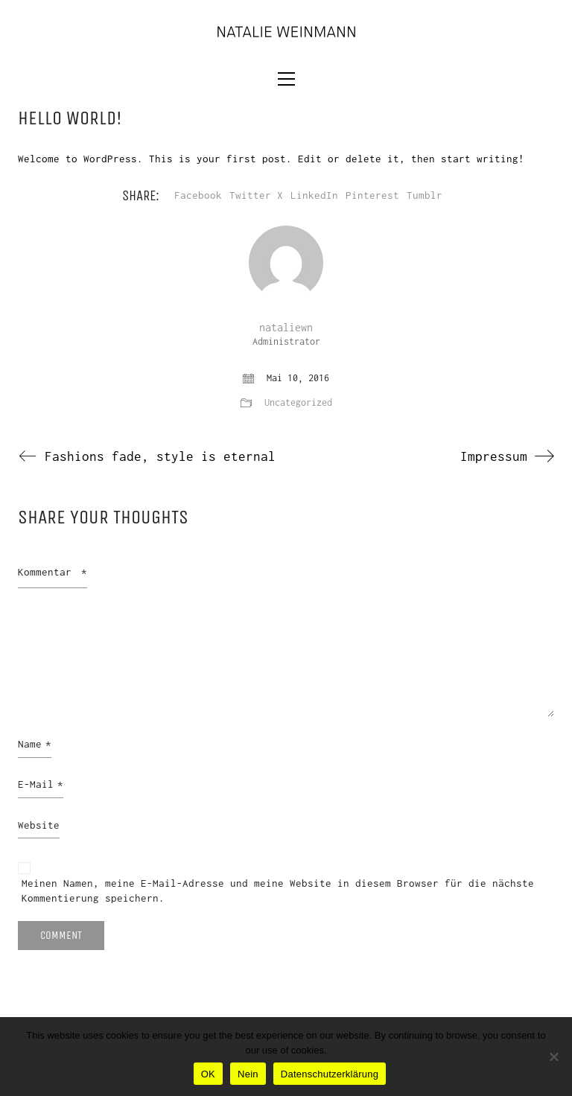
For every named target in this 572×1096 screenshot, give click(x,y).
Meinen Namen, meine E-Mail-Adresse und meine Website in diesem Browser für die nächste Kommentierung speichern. (278, 890)
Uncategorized (298, 402)
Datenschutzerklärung (329, 1074)
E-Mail (40, 784)
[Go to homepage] (286, 30)
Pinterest (372, 195)
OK (208, 1074)
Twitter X (256, 195)
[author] (286, 263)
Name (34, 744)
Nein (248, 1074)
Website (39, 825)
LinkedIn (314, 195)
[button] (286, 78)
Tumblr (424, 195)
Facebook (198, 195)
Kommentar (52, 572)
